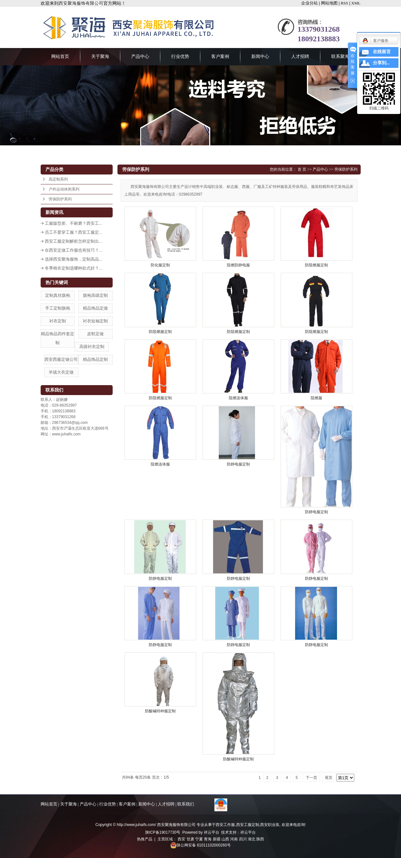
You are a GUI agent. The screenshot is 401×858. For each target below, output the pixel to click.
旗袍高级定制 (95, 295)
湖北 (251, 839)
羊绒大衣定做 (61, 372)
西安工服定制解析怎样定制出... (73, 241)
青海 (208, 839)
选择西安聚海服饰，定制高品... (73, 259)
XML (356, 3)
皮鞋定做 (95, 333)
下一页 (311, 777)
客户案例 (220, 56)
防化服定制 (160, 265)
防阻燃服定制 (316, 265)
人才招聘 (300, 56)
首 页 (302, 169)
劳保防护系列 (60, 199)
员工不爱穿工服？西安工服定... (73, 232)
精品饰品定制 (95, 359)
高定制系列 (58, 179)
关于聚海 (100, 56)
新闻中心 (260, 56)
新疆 (217, 839)
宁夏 (199, 839)
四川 (243, 839)
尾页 (329, 777)
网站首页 (60, 56)
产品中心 (140, 56)
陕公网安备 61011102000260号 (200, 845)
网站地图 (329, 3)
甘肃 (190, 839)
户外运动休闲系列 (64, 189)
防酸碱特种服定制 (160, 711)
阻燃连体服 (238, 398)
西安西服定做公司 (61, 359)
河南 (234, 839)
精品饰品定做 (95, 308)
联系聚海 (340, 56)
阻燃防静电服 (238, 265)
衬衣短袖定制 (95, 321)
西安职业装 (269, 824)
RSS (344, 3)
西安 (181, 839)
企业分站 (309, 3)
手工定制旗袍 (57, 308)
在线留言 (382, 51)
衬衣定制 (57, 321)
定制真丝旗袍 (57, 295)
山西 (225, 839)
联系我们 (185, 804)
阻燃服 (316, 398)
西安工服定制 (247, 824)
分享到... (381, 63)
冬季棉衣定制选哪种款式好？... (73, 268)
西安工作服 (225, 824)
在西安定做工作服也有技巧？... (73, 250)
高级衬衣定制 (91, 346)
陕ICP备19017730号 (162, 832)
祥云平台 (211, 832)
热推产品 (144, 839)
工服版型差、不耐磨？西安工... (73, 223)
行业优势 (180, 56)
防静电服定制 (238, 464)
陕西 (260, 839)
